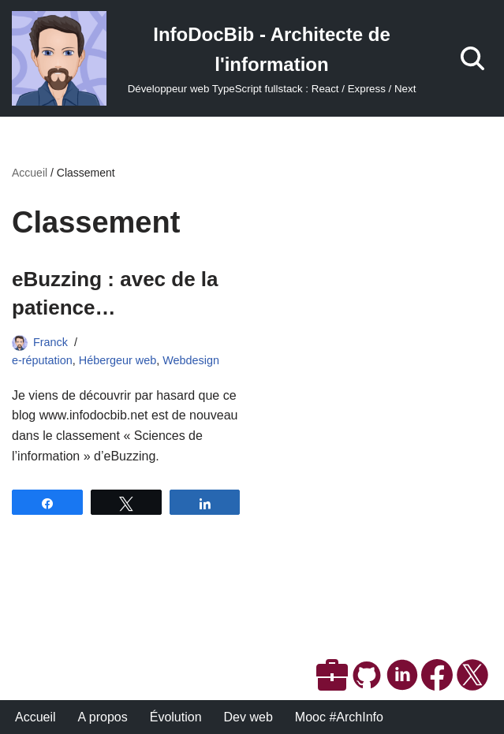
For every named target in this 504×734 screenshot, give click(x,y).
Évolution (176, 717)
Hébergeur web (117, 360)
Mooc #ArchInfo (339, 717)
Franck (50, 342)
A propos (103, 717)
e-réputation (42, 360)
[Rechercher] (472, 58)
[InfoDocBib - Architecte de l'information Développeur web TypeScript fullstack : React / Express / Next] (220, 58)
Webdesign (190, 360)
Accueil (29, 172)
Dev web (248, 717)
